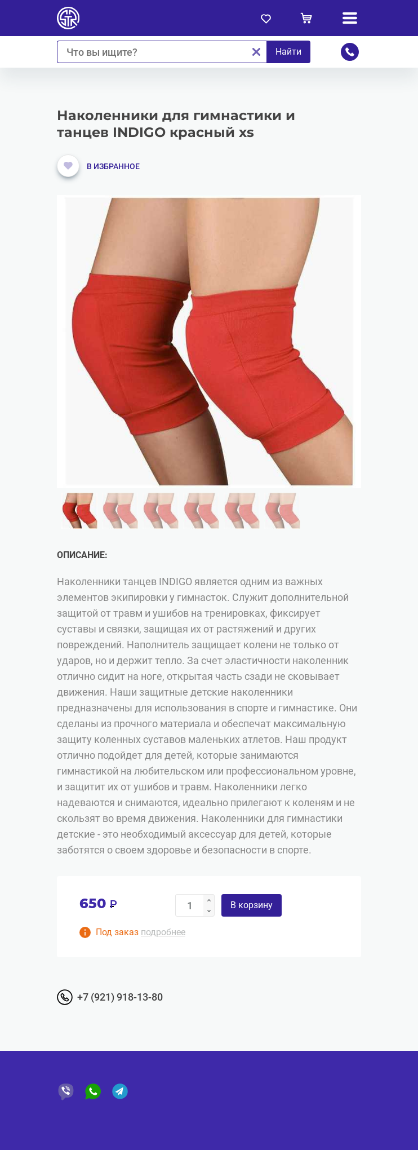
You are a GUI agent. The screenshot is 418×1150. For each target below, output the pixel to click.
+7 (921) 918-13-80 (120, 997)
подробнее (163, 932)
